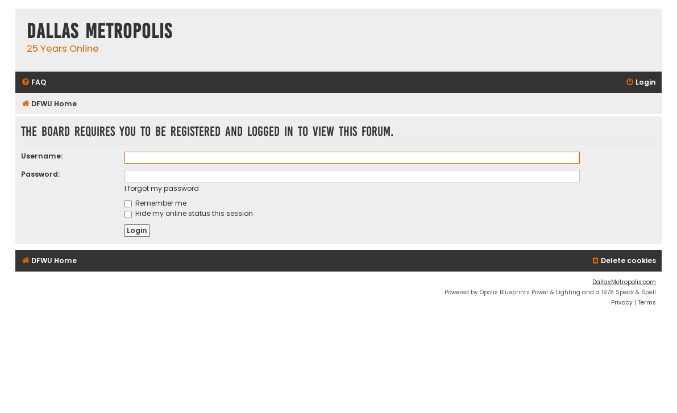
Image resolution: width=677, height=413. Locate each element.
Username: (42, 156)
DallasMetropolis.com (624, 282)
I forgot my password (161, 188)
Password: (40, 174)
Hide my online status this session (188, 213)
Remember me (155, 203)
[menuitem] (33, 82)
